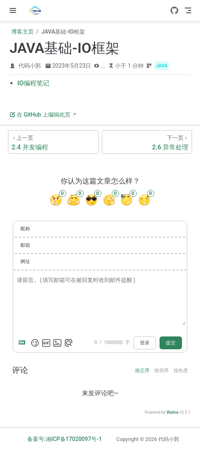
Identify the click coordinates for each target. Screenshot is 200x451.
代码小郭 (29, 65)
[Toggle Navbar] (188, 10)
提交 (171, 343)
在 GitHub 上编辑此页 (40, 114)
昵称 (25, 229)
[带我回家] (38, 10)
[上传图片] (57, 343)
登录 (144, 343)
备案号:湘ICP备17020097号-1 (64, 439)
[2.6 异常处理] (147, 142)
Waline (172, 412)
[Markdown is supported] (23, 343)
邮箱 (25, 245)
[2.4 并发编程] (53, 142)
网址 (25, 261)
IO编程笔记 (33, 83)
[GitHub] (174, 10)
